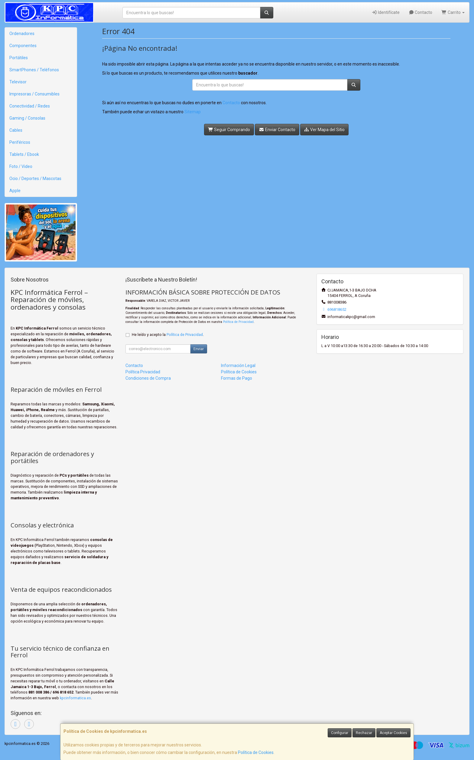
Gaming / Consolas (27, 118)
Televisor (18, 81)
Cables (15, 130)
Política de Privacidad (238, 322)
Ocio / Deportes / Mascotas (35, 178)
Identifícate (386, 12)
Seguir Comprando (229, 129)
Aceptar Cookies (393, 733)
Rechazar (364, 733)
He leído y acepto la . (168, 334)
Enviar (198, 349)
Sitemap (192, 111)
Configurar (339, 733)
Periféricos (19, 142)
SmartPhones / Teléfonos (34, 69)
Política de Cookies (256, 752)
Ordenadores (21, 33)
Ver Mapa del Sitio (324, 129)
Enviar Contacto (277, 129)
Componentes (23, 45)
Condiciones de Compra (148, 378)
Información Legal (238, 365)
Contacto (421, 12)
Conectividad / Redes (29, 106)
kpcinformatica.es (75, 698)
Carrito (453, 12)
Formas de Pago (236, 378)
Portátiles (18, 57)
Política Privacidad (142, 371)
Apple (15, 190)
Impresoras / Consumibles (34, 94)
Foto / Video (20, 166)
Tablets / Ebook (24, 154)
